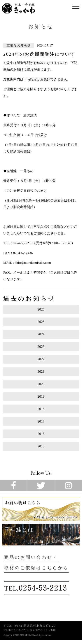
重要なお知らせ (19, 45)
